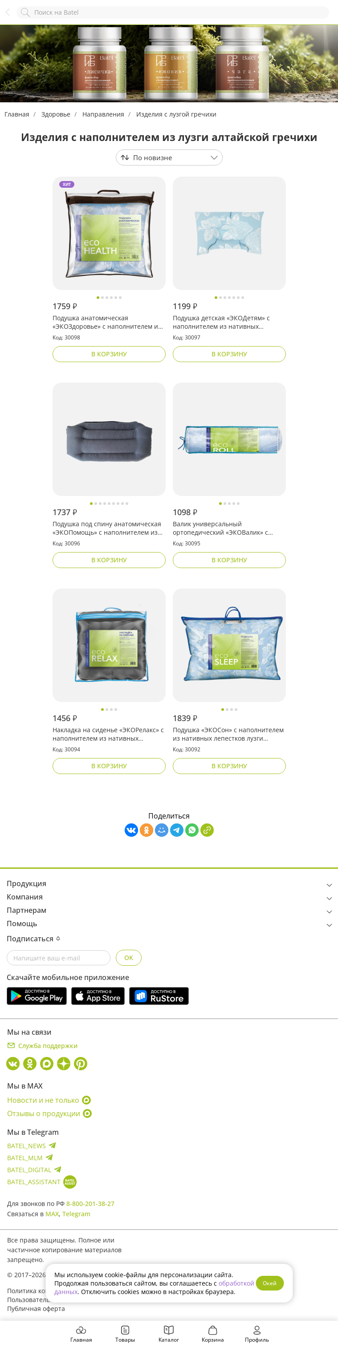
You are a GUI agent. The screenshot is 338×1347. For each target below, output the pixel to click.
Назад (12, 16)
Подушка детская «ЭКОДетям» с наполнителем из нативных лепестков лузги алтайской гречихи (228, 322)
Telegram (76, 1214)
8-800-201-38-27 (90, 1203)
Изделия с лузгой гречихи (176, 114)
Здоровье (55, 114)
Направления (103, 114)
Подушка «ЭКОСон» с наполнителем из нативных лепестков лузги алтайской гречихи (228, 734)
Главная (16, 114)
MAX (52, 1214)
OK (128, 957)
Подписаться (33, 939)
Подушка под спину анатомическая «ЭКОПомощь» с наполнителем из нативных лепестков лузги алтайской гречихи (107, 528)
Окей (270, 1283)
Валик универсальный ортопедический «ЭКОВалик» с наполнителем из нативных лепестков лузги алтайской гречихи (228, 528)
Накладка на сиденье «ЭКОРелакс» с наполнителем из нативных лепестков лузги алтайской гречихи (108, 734)
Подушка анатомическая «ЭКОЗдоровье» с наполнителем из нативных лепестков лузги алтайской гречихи (107, 322)
